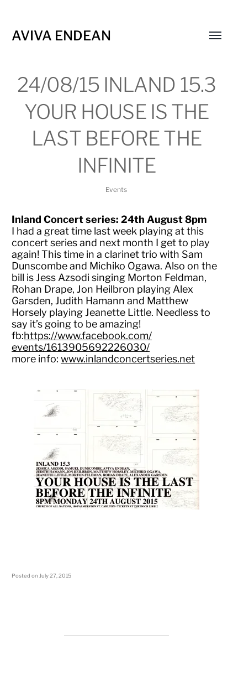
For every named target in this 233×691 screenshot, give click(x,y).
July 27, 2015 (55, 576)
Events (116, 189)
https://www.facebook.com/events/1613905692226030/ (82, 341)
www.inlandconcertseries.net (128, 359)
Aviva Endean (61, 36)
